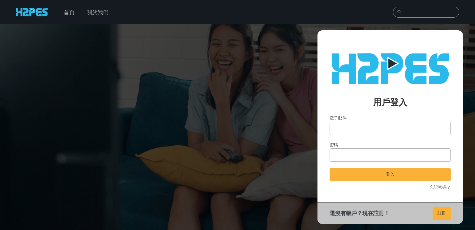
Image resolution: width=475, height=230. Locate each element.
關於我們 (97, 12)
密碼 (334, 144)
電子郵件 (338, 118)
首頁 (69, 12)
